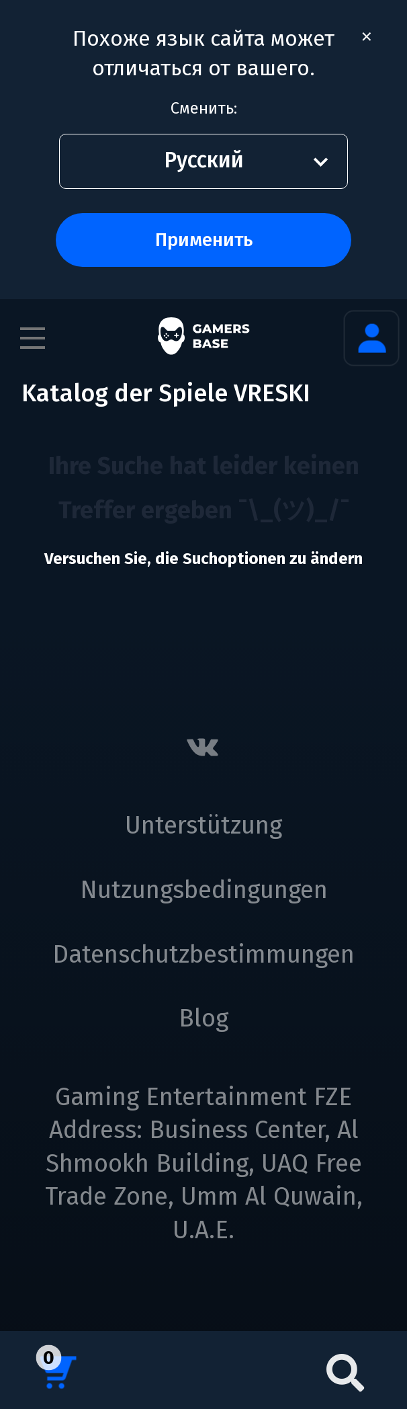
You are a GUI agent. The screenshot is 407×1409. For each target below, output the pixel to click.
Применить (204, 240)
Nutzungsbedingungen (204, 890)
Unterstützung (203, 825)
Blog (203, 1018)
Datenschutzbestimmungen (203, 954)
